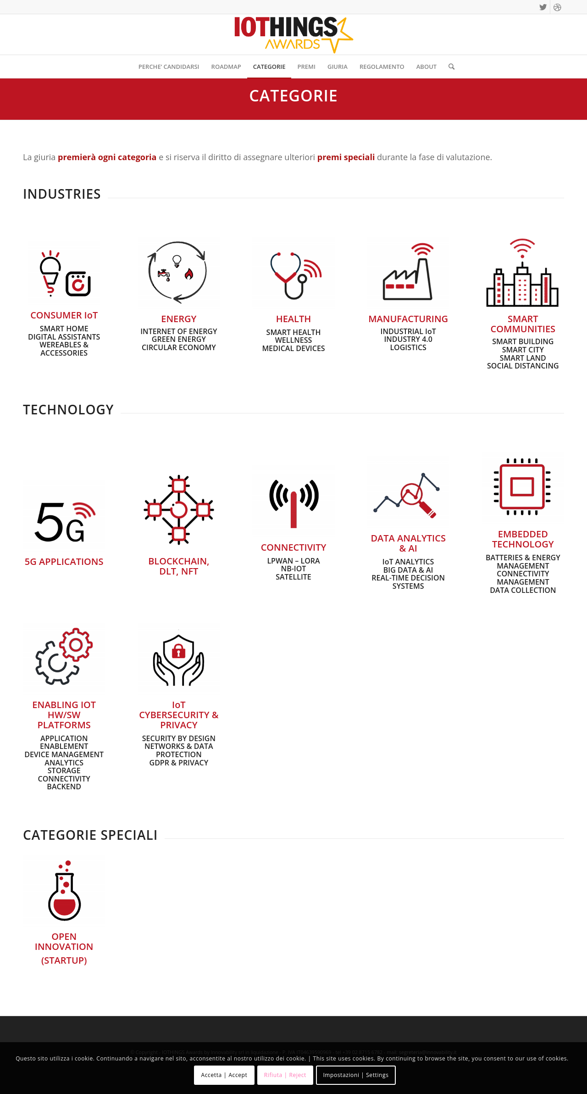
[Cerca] (448, 66)
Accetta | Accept (224, 1075)
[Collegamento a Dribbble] (557, 7)
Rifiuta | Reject (285, 1075)
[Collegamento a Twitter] (543, 7)
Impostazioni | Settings (355, 1075)
